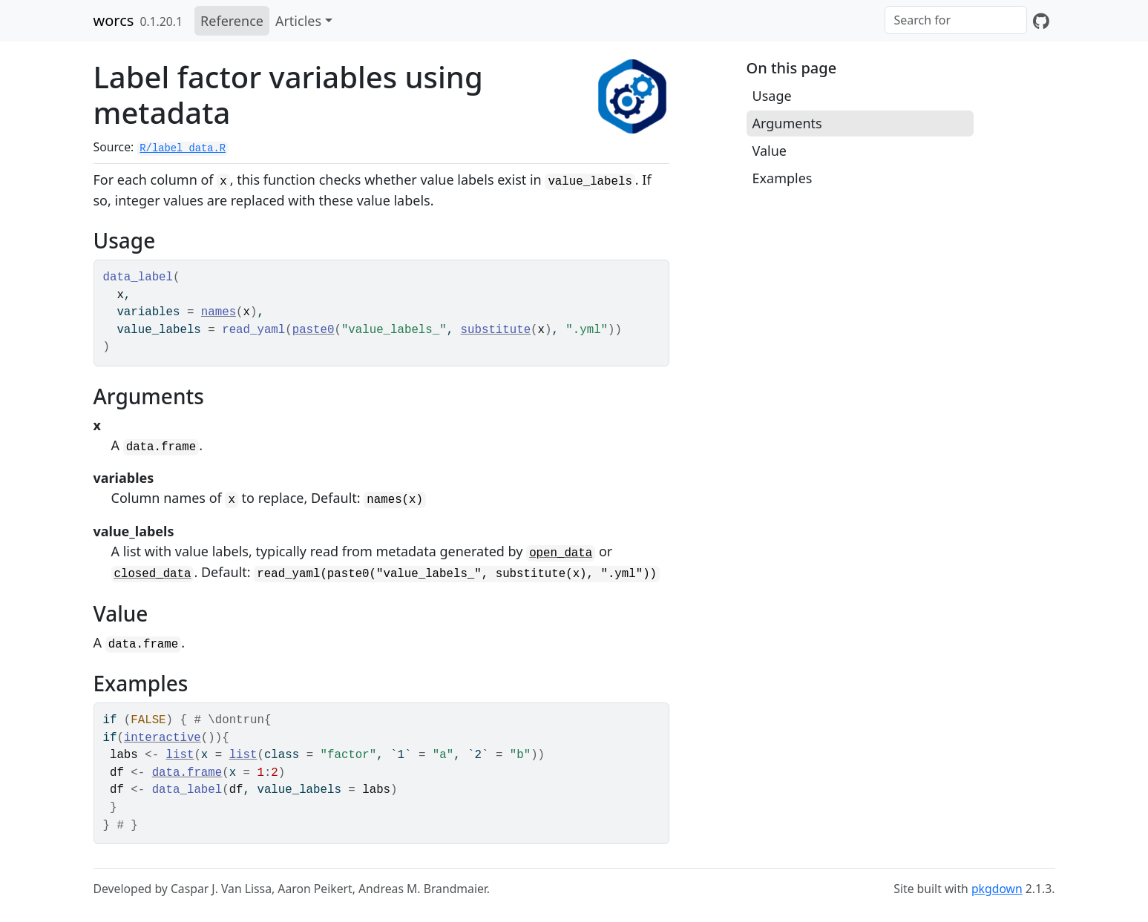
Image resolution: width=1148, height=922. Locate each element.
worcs (114, 20)
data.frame (187, 773)
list (180, 755)
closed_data (152, 574)
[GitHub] (1041, 21)
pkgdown (997, 888)
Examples (782, 178)
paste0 (313, 330)
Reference (231, 21)
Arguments (787, 123)
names (218, 312)
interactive (162, 738)
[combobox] (956, 20)
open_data (560, 553)
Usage (772, 96)
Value (769, 150)
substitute (496, 330)
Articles (298, 21)
